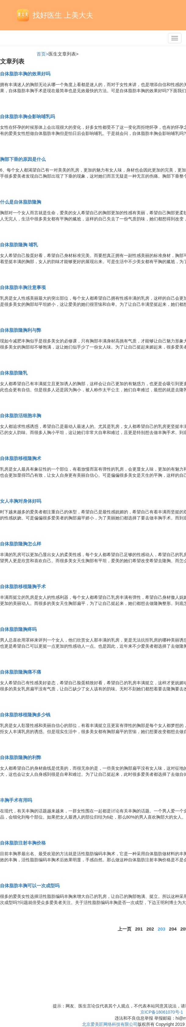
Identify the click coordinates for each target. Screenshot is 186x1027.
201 (139, 928)
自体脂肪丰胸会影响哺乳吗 (27, 116)
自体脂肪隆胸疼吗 (18, 629)
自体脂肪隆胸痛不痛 (20, 671)
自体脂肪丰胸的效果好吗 (25, 73)
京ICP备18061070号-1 (161, 1012)
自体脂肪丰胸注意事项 (23, 287)
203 (161, 928)
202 (150, 928)
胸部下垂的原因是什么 (23, 159)
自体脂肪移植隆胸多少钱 (25, 714)
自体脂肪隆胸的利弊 (20, 757)
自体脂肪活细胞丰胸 (20, 415)
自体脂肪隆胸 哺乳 (19, 244)
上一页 (124, 928)
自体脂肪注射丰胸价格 (23, 842)
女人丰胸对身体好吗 (20, 501)
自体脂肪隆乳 (13, 372)
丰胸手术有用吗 (16, 800)
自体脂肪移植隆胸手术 (23, 586)
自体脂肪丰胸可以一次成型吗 (29, 885)
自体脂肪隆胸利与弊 (20, 330)
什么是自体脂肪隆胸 (20, 201)
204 (173, 928)
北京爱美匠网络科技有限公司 (110, 1024)
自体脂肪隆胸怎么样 (20, 543)
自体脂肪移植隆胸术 (20, 458)
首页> (42, 53)
